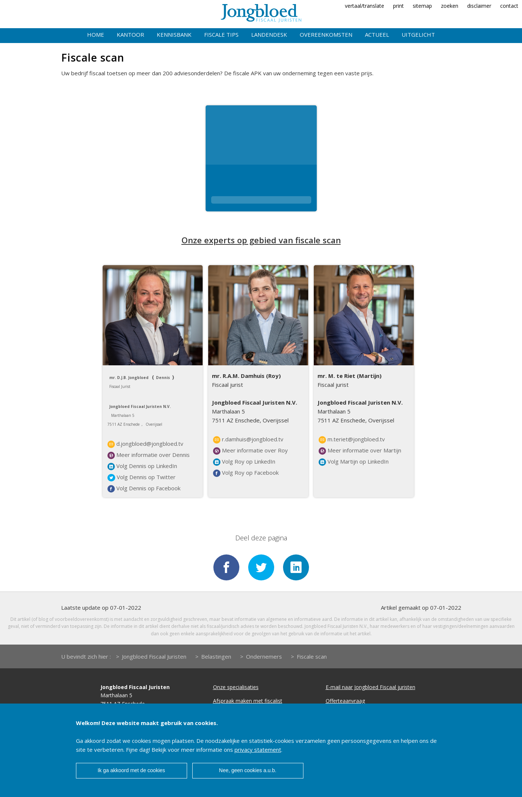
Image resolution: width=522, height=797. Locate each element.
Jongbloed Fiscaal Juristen (154, 656)
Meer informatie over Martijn (360, 451)
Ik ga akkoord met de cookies (131, 770)
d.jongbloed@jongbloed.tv (145, 444)
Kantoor (130, 34)
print (398, 5)
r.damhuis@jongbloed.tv (248, 439)
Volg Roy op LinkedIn (244, 462)
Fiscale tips (221, 34)
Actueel (377, 34)
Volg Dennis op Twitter (141, 477)
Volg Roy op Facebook (246, 473)
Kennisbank (174, 34)
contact (509, 5)
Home (95, 34)
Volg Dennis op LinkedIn (142, 466)
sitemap (422, 5)
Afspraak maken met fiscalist (247, 700)
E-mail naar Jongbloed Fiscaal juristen (370, 687)
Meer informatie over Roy (250, 451)
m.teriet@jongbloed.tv (352, 439)
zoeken (449, 5)
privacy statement (258, 749)
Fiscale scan (312, 656)
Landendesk (269, 34)
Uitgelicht (418, 34)
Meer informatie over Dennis (148, 455)
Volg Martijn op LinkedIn (354, 462)
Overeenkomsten (326, 34)
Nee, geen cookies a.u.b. (247, 770)
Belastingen (216, 656)
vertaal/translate (364, 5)
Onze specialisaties (236, 687)
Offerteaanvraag (345, 700)
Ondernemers (264, 656)
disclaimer (479, 5)
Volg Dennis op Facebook (143, 488)
